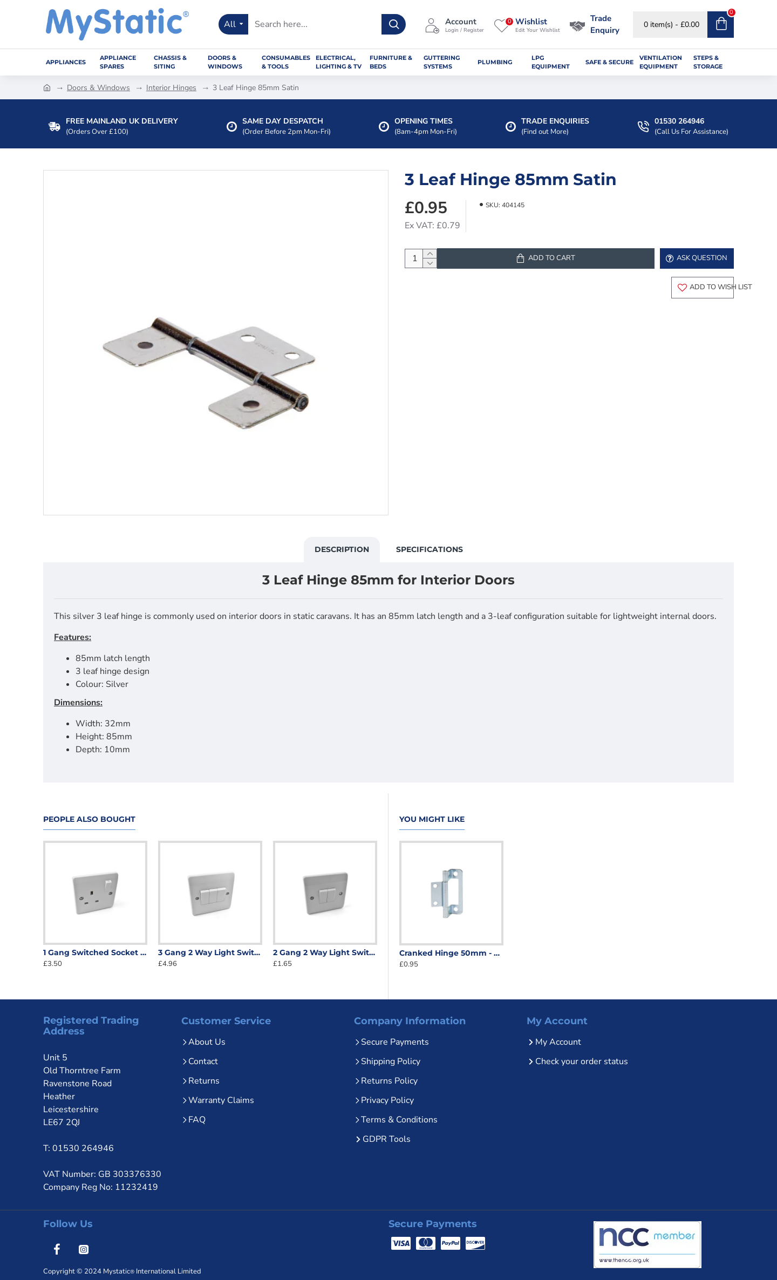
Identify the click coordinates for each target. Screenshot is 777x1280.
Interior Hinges (171, 88)
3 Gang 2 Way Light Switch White (210, 947)
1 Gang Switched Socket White (95, 947)
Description (342, 555)
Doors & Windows (98, 88)
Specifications (429, 555)
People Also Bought (89, 814)
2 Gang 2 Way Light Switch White (325, 947)
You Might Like (432, 814)
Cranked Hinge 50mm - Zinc (451, 947)
